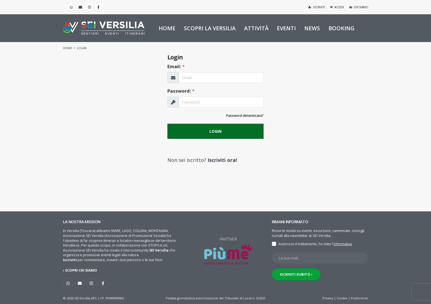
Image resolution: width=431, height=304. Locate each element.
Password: (181, 91)
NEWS (312, 28)
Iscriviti (317, 7)
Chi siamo (358, 7)
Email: (176, 66)
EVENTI (286, 28)
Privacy (327, 298)
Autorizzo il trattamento (297, 244)
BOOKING (341, 28)
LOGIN (215, 131)
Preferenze (359, 298)
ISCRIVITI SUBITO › (296, 274)
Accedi (337, 7)
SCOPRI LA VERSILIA (210, 28)
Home (67, 48)
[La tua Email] (221, 77)
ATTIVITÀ (256, 28)
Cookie (342, 298)
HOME (167, 28)
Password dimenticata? (245, 115)
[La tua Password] (221, 102)
